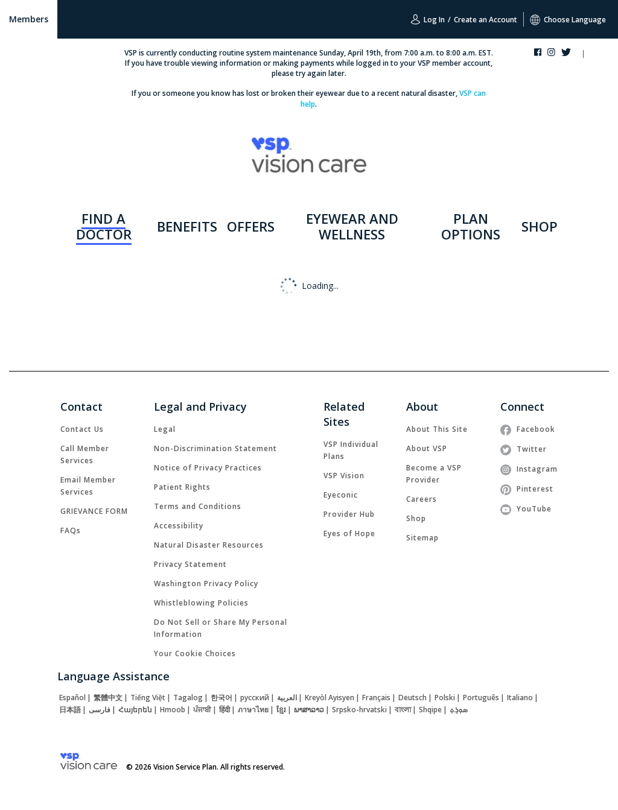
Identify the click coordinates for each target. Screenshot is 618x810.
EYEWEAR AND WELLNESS (352, 226)
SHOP (539, 226)
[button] (595, 54)
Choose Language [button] (568, 19)
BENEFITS (187, 226)
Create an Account (485, 19)
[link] (82, 429)
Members (28, 19)
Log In (427, 19)
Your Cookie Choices (195, 653)
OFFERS (251, 226)
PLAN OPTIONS (470, 226)
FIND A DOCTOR (104, 226)
